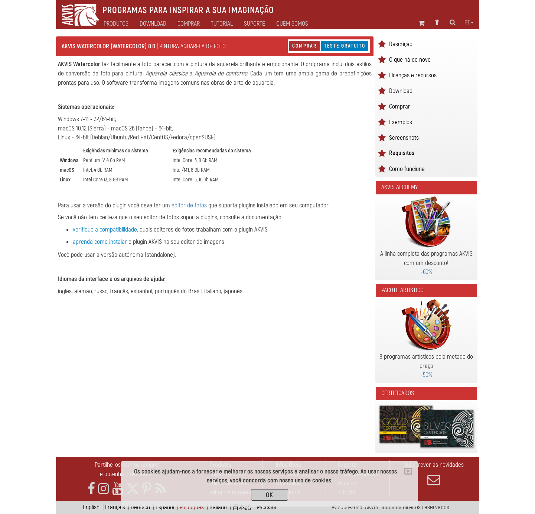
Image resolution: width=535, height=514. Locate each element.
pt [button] (469, 22)
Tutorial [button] (222, 24)
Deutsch (140, 507)
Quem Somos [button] (292, 24)
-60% (426, 272)
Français (115, 507)
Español (165, 507)
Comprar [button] (188, 24)
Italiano (218, 507)
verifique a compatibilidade (105, 229)
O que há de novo (410, 60)
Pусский (266, 507)
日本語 (241, 507)
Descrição (400, 44)
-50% (426, 375)
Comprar (304, 46)
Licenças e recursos (413, 75)
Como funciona (407, 169)
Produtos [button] (116, 24)
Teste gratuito (344, 46)
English (91, 507)
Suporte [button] (254, 24)
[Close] (408, 471)
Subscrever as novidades (434, 473)
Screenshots (404, 138)
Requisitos (401, 153)
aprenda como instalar (100, 242)
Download (153, 24)
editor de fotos (189, 205)
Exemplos (400, 122)
